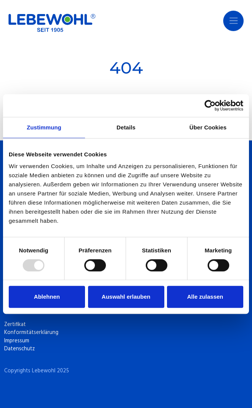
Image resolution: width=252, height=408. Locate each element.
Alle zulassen (205, 296)
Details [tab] (126, 127)
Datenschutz (19, 349)
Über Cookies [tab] (208, 127)
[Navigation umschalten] (233, 21)
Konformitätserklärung (31, 332)
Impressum (16, 341)
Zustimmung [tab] (44, 127)
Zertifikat (15, 324)
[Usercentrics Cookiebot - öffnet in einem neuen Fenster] (210, 105)
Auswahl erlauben (126, 296)
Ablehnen (47, 296)
